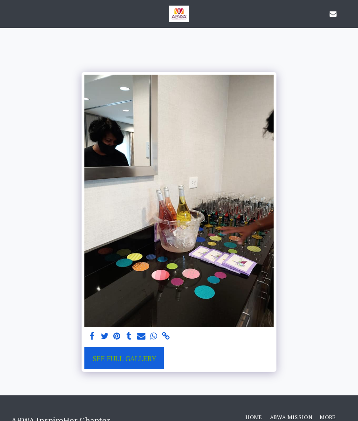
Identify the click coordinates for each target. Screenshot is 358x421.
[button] (10, 13)
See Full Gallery (124, 358)
